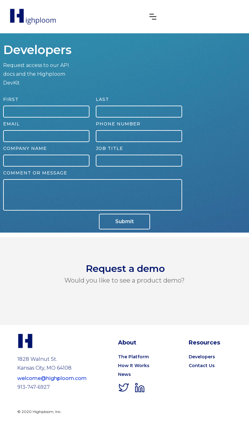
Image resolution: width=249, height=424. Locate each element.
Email (11, 124)
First (11, 99)
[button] (152, 16)
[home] (33, 16)
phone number (118, 124)
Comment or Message (35, 173)
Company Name (25, 148)
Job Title (109, 148)
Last (102, 99)
